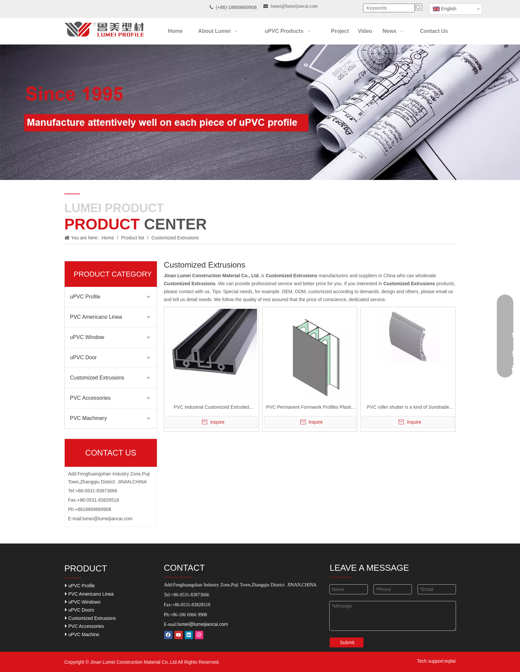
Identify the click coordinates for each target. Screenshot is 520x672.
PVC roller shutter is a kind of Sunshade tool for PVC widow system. (408, 407)
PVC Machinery (88, 418)
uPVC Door (83, 357)
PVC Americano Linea (96, 317)
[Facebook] (168, 635)
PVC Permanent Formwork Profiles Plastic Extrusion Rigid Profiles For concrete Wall (309, 407)
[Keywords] (389, 8)
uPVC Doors (79, 610)
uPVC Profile (85, 296)
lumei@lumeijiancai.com (108, 518)
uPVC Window (87, 337)
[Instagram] (199, 635)
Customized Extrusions (97, 377)
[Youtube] (178, 635)
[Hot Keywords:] (418, 7)
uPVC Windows (82, 602)
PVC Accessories (90, 398)
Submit (347, 642)
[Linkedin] (189, 635)
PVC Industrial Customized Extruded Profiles (211, 407)
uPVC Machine (82, 634)
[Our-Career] (260, 112)
